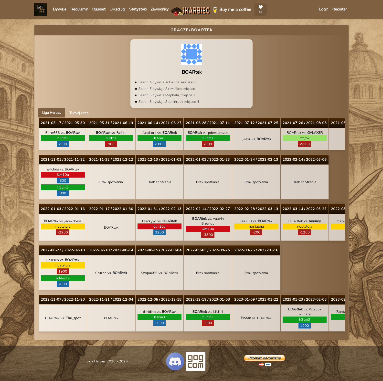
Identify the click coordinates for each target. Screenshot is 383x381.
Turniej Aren (78, 112)
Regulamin (79, 9)
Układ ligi (117, 9)
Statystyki (138, 9)
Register (339, 9)
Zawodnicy (159, 9)
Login (323, 9)
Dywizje (59, 9)
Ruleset (99, 9)
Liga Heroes (51, 112)
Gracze (179, 30)
